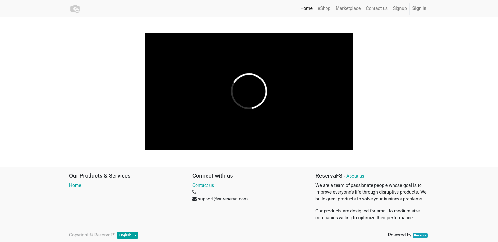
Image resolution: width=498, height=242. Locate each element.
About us (355, 176)
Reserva (420, 235)
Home (75, 185)
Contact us (203, 185)
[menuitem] (306, 9)
